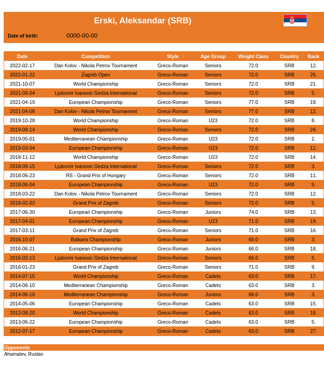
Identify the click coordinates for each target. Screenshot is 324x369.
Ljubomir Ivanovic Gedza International (96, 93)
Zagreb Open (95, 74)
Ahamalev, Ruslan (23, 354)
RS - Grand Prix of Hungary (95, 175)
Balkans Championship (96, 239)
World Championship (96, 84)
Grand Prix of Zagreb (96, 203)
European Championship (96, 102)
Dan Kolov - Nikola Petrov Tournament (95, 65)
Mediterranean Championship (96, 138)
